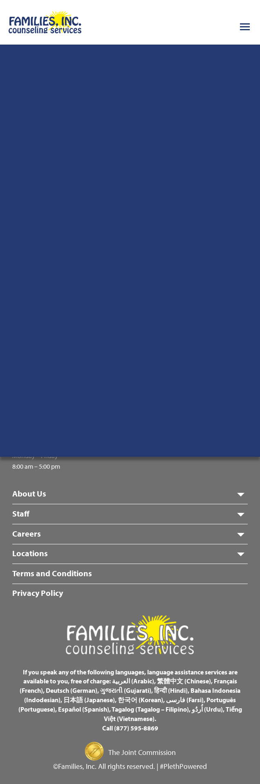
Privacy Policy (37, 593)
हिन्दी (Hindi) (171, 690)
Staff (20, 513)
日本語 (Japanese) (89, 700)
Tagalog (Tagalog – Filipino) (150, 709)
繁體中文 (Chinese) (184, 681)
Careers (26, 533)
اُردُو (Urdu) (207, 709)
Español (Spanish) (83, 709)
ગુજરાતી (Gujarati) (125, 690)
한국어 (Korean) (140, 700)
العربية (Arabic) (133, 681)
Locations (30, 553)
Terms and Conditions (52, 573)
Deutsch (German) (71, 690)
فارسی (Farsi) (185, 700)
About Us (29, 493)
